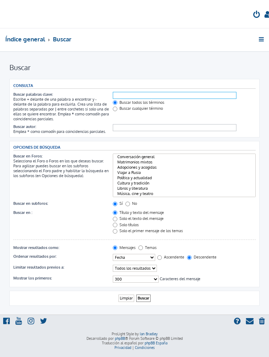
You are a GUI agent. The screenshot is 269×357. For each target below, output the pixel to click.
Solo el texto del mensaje (138, 218)
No (131, 203)
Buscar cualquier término (138, 108)
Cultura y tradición (184, 183)
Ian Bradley (149, 334)
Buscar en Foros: (27, 156)
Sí (118, 203)
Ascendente (170, 257)
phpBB (120, 338)
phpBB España (156, 343)
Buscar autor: (24, 126)
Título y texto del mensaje (138, 212)
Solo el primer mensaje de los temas (148, 230)
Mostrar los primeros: (32, 278)
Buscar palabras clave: (33, 94)
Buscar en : (22, 212)
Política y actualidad (184, 178)
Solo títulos (126, 224)
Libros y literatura (184, 188)
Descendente (201, 257)
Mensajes (124, 247)
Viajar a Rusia (184, 172)
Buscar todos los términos (138, 102)
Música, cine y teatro (184, 193)
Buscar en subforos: (30, 203)
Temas (147, 247)
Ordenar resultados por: (34, 256)
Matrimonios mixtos (184, 162)
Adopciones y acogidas (184, 167)
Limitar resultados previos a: (38, 267)
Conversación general (184, 157)
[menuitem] (257, 15)
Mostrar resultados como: (36, 247)
